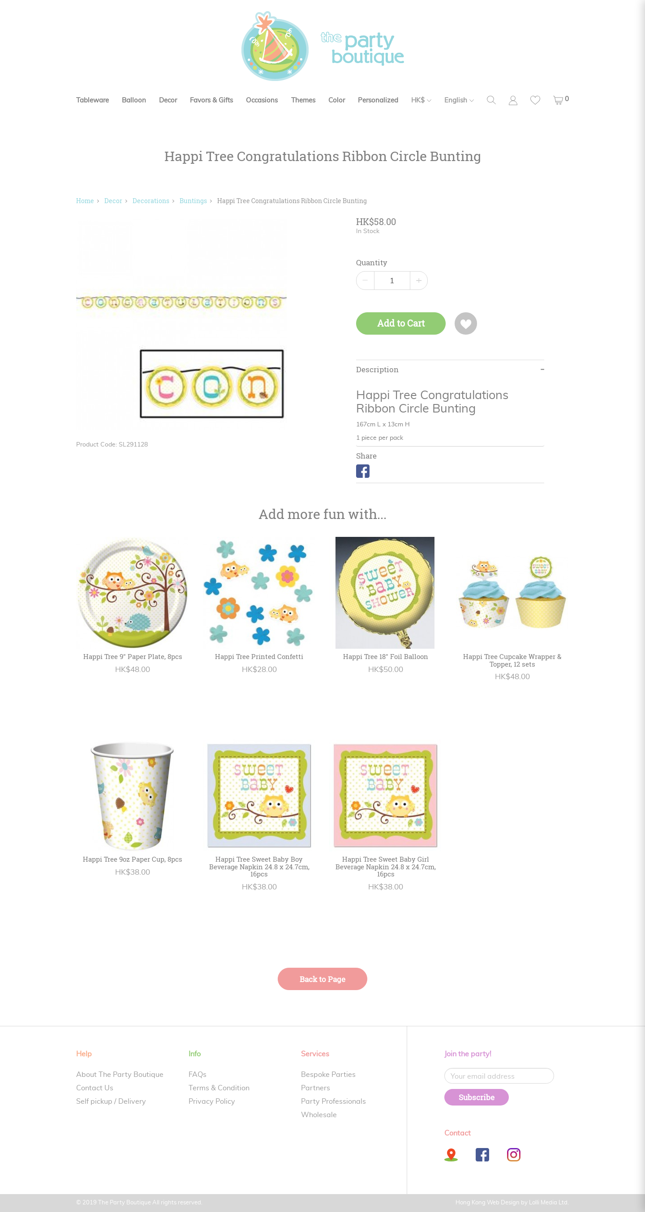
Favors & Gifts (211, 100)
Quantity (371, 262)
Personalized (378, 100)
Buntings (193, 200)
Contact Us (94, 1088)
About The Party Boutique (119, 1074)
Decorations (151, 200)
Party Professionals (333, 1101)
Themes (303, 100)
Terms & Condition (219, 1088)
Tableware (92, 100)
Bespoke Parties (328, 1074)
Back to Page (322, 979)
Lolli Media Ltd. (549, 1203)
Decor (168, 100)
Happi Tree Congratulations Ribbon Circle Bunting (292, 200)
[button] (561, 100)
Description (377, 369)
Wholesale (319, 1114)
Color (336, 100)
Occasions (262, 100)
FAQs (197, 1074)
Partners (315, 1088)
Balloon (134, 100)
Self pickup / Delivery (111, 1101)
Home (85, 200)
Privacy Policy (212, 1101)
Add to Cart (401, 323)
